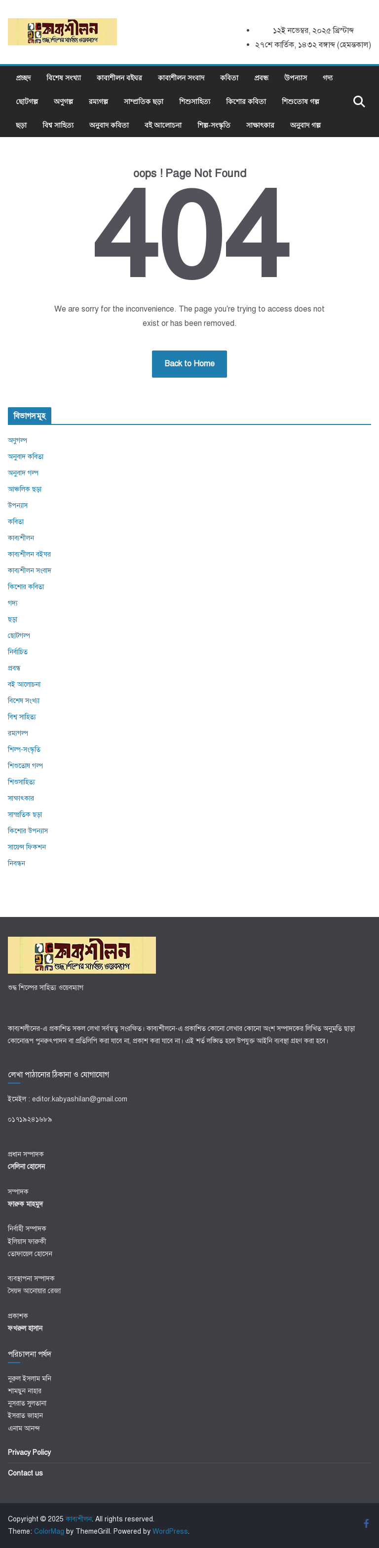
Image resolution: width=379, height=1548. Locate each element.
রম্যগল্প (98, 101)
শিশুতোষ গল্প (300, 101)
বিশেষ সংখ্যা (63, 77)
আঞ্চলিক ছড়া (24, 489)
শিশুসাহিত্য (194, 101)
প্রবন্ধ (261, 77)
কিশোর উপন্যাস (28, 831)
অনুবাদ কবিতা (109, 125)
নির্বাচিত (18, 652)
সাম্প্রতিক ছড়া (143, 101)
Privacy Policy (29, 1452)
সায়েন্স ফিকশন (27, 847)
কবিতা (229, 77)
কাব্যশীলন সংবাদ (181, 77)
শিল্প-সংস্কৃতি (213, 125)
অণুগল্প (63, 101)
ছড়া (21, 125)
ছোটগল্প (27, 101)
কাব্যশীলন (21, 538)
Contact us (25, 1473)
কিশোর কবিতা (246, 101)
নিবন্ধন (16, 863)
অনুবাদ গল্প (305, 125)
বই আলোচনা (163, 125)
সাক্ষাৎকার (260, 125)
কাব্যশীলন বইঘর (119, 77)
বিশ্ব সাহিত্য (58, 125)
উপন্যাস (295, 77)
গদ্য (328, 77)
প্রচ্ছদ (23, 77)
